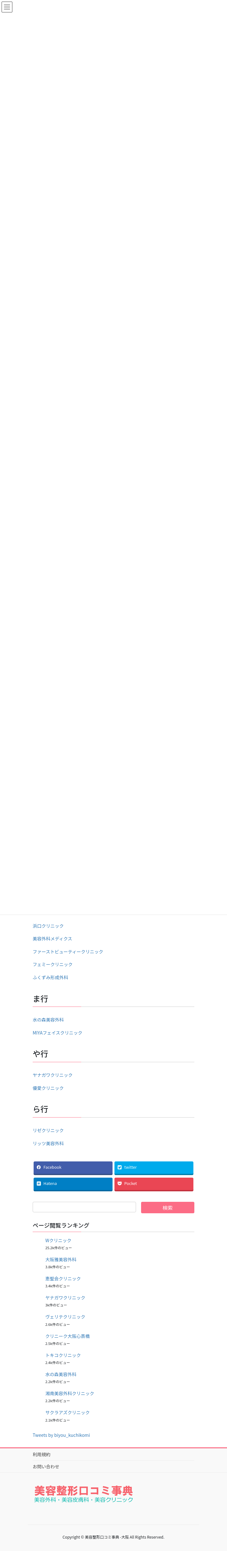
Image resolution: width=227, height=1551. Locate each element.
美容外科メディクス (52, 938)
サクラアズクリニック (67, 1412)
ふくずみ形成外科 (50, 977)
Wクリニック (58, 1240)
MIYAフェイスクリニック (57, 1032)
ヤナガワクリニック (53, 1075)
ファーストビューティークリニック (68, 951)
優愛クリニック (48, 1088)
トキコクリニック (63, 1355)
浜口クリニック (48, 926)
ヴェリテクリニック (65, 1316)
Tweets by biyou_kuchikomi (61, 1435)
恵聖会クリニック (63, 1278)
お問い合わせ (46, 1466)
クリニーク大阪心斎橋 (67, 1336)
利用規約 (41, 1454)
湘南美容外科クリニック (69, 1393)
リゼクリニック (48, 1130)
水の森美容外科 (48, 1019)
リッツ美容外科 (48, 1143)
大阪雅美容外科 (60, 1259)
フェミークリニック (53, 964)
